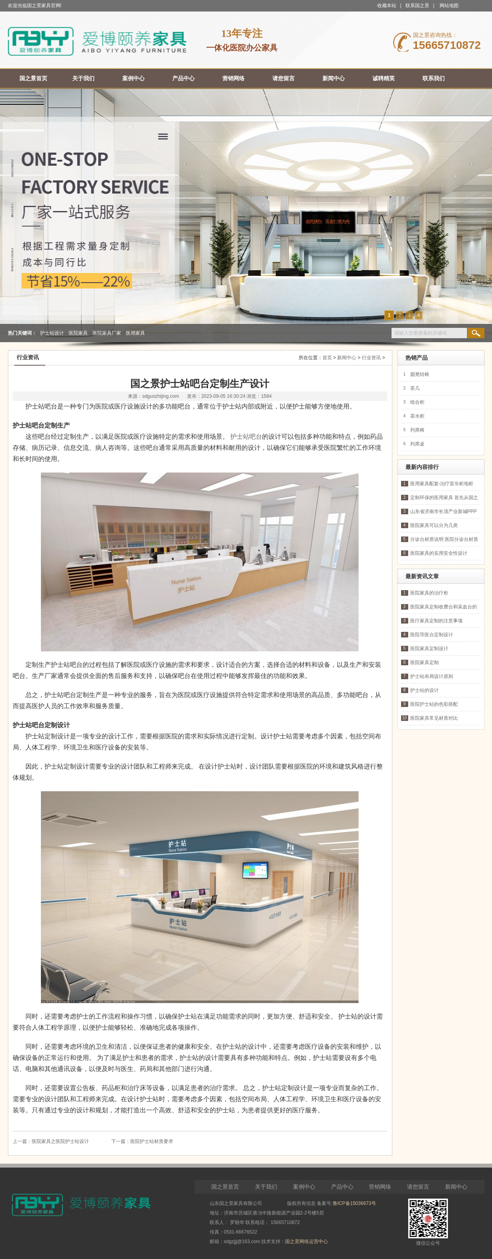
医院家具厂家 (107, 333)
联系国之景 (417, 5)
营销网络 (380, 1186)
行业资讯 (371, 357)
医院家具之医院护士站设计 (60, 1141)
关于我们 (266, 1186)
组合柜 (417, 402)
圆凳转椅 (419, 374)
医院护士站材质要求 (151, 1141)
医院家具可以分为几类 (434, 525)
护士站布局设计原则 (431, 676)
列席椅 (417, 430)
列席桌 (417, 444)
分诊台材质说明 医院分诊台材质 (444, 539)
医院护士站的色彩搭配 (434, 704)
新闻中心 (346, 357)
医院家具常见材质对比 (434, 718)
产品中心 (342, 1186)
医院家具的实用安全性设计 (438, 553)
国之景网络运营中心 (306, 1241)
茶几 (415, 388)
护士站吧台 (246, 436)
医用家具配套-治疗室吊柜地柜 (442, 483)
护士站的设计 (424, 690)
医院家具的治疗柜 (429, 593)
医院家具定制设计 (429, 648)
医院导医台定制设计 (431, 634)
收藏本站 (386, 5)
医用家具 (135, 333)
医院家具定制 (424, 662)
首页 (327, 357)
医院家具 (78, 333)
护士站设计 (52, 333)
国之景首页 (225, 1186)
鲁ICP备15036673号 (354, 1203)
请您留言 (418, 1186)
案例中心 (304, 1186)
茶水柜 (417, 416)
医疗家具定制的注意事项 (436, 621)
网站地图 (449, 5)
